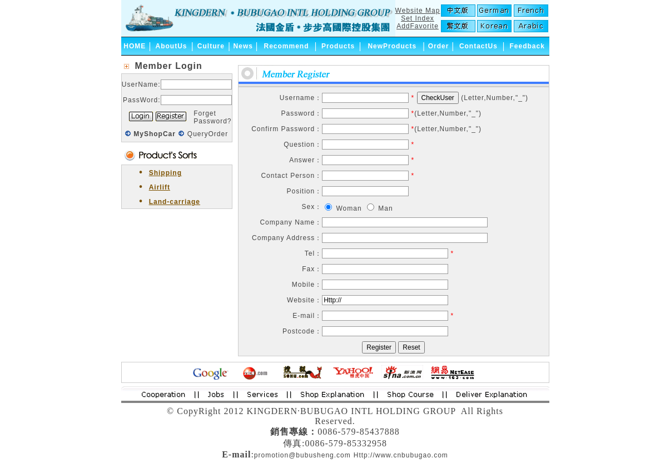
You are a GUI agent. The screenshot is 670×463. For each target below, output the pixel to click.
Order (438, 46)
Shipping (165, 173)
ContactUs (478, 46)
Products (338, 46)
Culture (211, 46)
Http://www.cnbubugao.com (401, 455)
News (243, 46)
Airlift (159, 187)
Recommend (286, 46)
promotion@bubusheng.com (302, 455)
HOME (134, 46)
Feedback (526, 46)
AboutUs (171, 46)
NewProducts (392, 46)
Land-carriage (174, 202)
